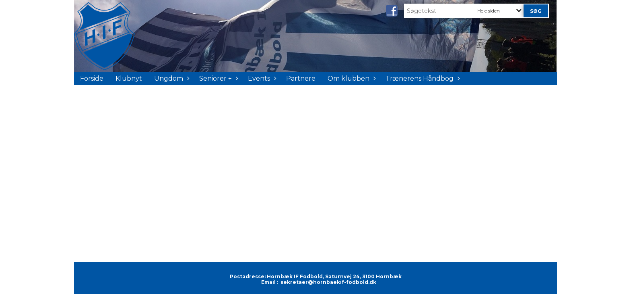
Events (261, 78)
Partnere (301, 78)
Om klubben (350, 78)
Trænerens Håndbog (422, 78)
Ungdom (170, 78)
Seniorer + (217, 78)
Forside (91, 78)
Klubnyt (128, 78)
